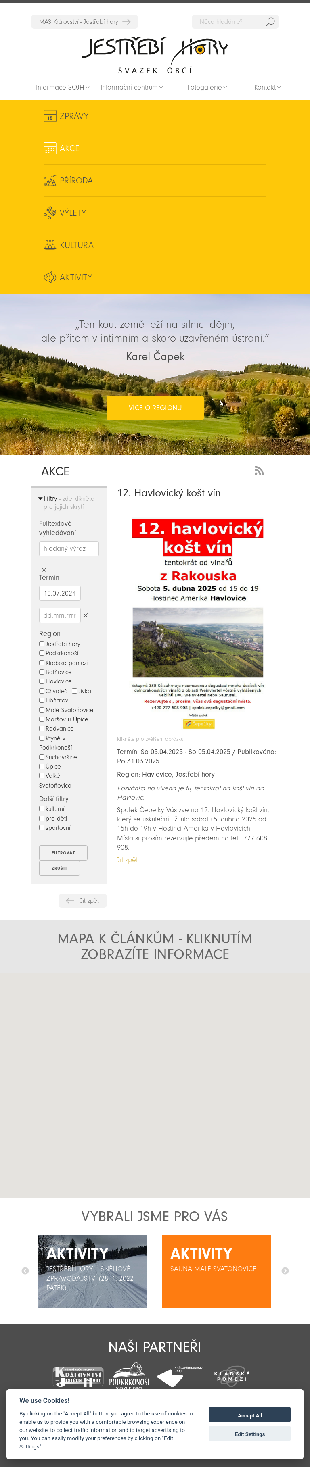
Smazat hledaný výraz (44, 570)
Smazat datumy (86, 615)
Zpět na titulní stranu (155, 55)
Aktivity (76, 277)
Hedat (270, 21)
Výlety (73, 213)
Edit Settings (250, 1434)
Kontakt (265, 87)
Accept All (250, 1416)
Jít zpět (89, 900)
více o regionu (155, 408)
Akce (70, 148)
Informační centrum (129, 87)
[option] (93, 1271)
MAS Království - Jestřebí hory (78, 21)
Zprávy (74, 116)
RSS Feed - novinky (261, 469)
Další (285, 1271)
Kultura (77, 245)
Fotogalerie (204, 87)
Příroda (76, 180)
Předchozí (25, 1271)
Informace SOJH (60, 87)
